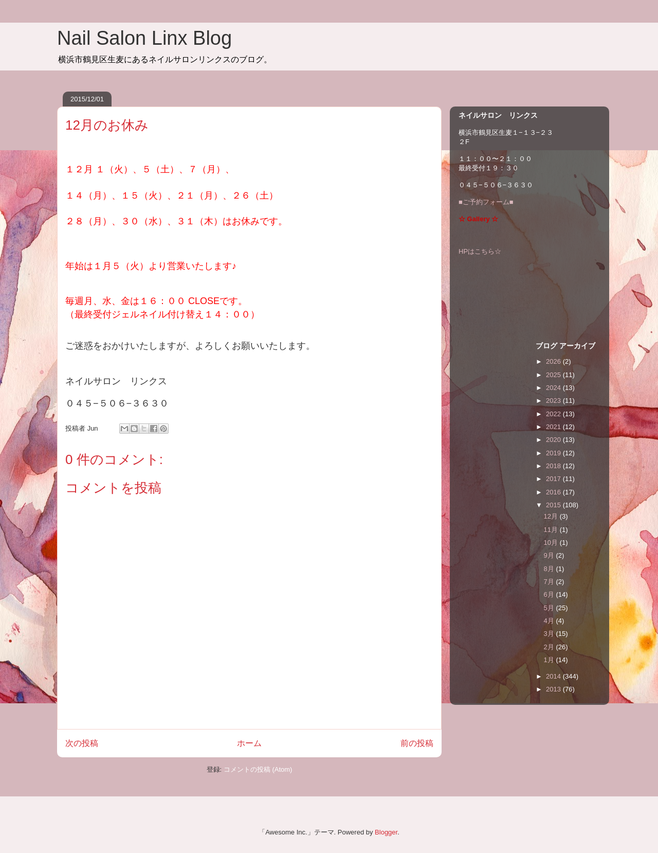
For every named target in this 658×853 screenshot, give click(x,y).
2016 (554, 492)
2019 (554, 453)
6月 (550, 594)
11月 (552, 530)
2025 (554, 375)
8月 (550, 569)
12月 (552, 516)
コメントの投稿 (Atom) (258, 769)
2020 (554, 439)
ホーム (249, 743)
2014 (554, 676)
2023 (554, 400)
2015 (554, 505)
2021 (554, 427)
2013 (554, 689)
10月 (552, 542)
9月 (550, 555)
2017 (554, 479)
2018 (554, 466)
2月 (550, 647)
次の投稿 (81, 743)
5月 (550, 608)
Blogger (386, 832)
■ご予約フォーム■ (486, 202)
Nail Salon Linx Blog (144, 38)
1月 (550, 660)
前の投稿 (416, 743)
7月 (550, 581)
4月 (550, 621)
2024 (554, 388)
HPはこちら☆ (480, 251)
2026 (554, 361)
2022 (554, 414)
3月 (550, 633)
